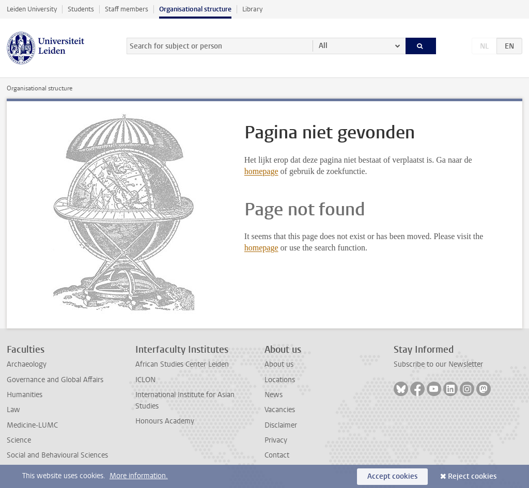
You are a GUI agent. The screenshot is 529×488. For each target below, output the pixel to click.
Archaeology (26, 364)
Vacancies (279, 410)
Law (13, 410)
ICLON (145, 380)
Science (19, 440)
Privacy (275, 440)
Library (252, 9)
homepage (261, 171)
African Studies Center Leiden (182, 364)
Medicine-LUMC (32, 425)
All (323, 46)
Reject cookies (472, 476)
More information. (139, 476)
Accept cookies (392, 476)
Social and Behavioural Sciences (57, 455)
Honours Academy (164, 421)
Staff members (126, 9)
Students (81, 9)
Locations (279, 380)
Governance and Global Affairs (55, 380)
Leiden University (32, 9)
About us (278, 364)
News (273, 395)
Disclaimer (280, 425)
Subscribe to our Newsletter (438, 364)
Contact (276, 455)
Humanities (24, 395)
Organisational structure (195, 9)
